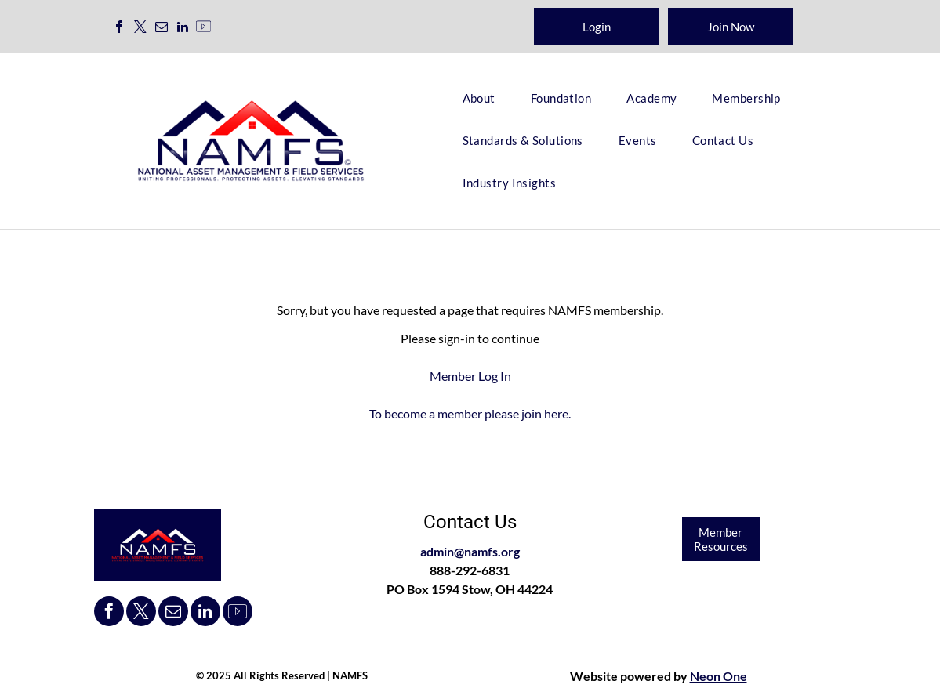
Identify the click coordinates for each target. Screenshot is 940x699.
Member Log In (470, 375)
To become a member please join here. (470, 413)
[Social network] (203, 28)
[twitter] (140, 28)
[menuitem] (485, 98)
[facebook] (119, 28)
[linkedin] (182, 28)
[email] (161, 28)
